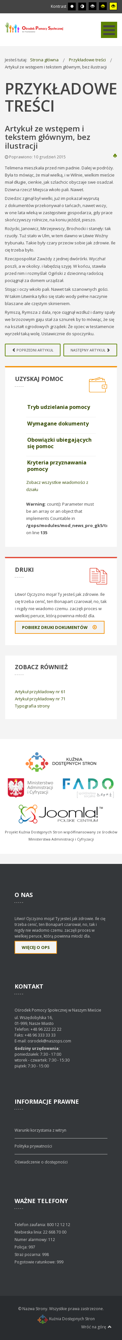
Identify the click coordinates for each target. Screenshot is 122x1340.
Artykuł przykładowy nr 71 (40, 699)
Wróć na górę (96, 1326)
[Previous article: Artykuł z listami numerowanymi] (33, 350)
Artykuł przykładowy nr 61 (40, 692)
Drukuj (115, 155)
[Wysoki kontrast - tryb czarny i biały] (92, 6)
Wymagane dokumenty (58, 423)
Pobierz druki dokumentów (59, 627)
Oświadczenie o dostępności (41, 1162)
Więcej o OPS (36, 947)
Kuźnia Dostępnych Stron (66, 1319)
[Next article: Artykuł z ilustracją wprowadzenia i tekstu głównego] (90, 350)
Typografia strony (32, 706)
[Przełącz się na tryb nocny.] (82, 6)
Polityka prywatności (33, 1146)
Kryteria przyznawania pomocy (56, 466)
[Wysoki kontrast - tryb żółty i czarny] (113, 6)
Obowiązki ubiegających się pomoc (59, 443)
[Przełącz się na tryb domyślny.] (72, 6)
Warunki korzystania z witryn (40, 1130)
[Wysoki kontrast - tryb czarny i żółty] (103, 6)
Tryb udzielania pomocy (58, 407)
